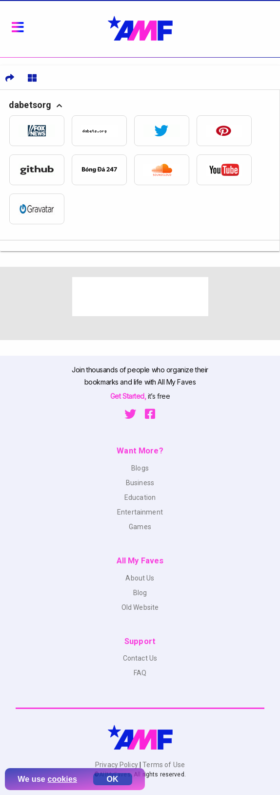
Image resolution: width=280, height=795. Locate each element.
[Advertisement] (140, 296)
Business (140, 483)
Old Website (140, 607)
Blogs (140, 468)
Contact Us (140, 658)
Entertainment (140, 512)
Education (140, 497)
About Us (139, 578)
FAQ (140, 673)
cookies (62, 779)
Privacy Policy (117, 765)
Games (140, 527)
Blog (140, 593)
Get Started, (129, 396)
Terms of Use (163, 765)
